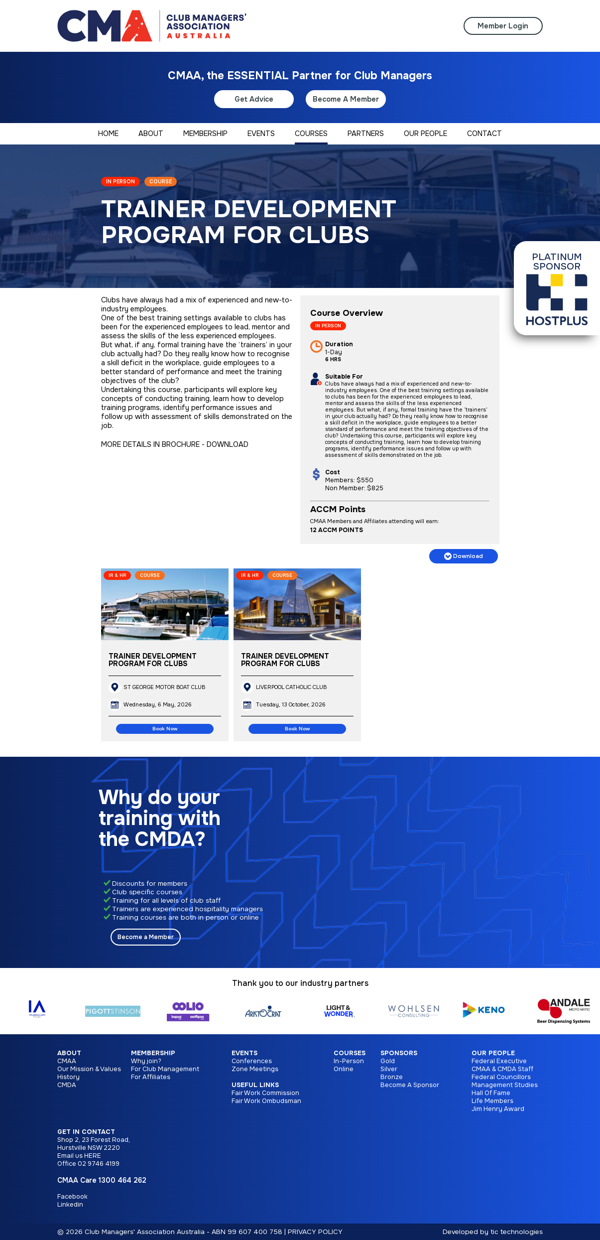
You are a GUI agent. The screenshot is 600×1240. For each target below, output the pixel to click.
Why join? (146, 1061)
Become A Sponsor (409, 1085)
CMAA (66, 1061)
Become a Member (146, 937)
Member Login (503, 25)
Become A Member (346, 99)
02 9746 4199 (99, 1164)
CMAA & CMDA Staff (502, 1069)
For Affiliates (150, 1077)
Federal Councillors (501, 1077)
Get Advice (254, 99)
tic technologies (516, 1232)
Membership (153, 1053)
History (68, 1077)
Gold (387, 1061)
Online (344, 1069)
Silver (388, 1069)
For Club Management (165, 1069)
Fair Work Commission (265, 1093)
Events (244, 1053)
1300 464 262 (122, 1180)
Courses (349, 1053)
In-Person (349, 1061)
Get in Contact (86, 1132)
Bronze (391, 1077)
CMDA (66, 1085)
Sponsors (398, 1053)
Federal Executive (499, 1061)
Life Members (492, 1101)
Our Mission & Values (89, 1069)
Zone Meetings (255, 1069)
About (69, 1053)
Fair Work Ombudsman (266, 1101)
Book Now (164, 729)
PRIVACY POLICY (315, 1232)
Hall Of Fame (491, 1093)
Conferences (252, 1061)
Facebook (72, 1197)
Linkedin (70, 1205)
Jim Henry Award (498, 1109)
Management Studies (505, 1085)
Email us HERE (79, 1156)
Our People (493, 1053)
